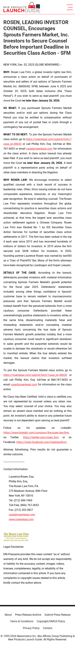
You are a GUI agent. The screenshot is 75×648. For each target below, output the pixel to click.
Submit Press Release (57, 614)
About (8, 614)
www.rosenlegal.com (21, 519)
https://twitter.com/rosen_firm (41, 437)
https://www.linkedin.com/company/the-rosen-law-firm (36, 432)
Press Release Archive (28, 614)
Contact (47, 628)
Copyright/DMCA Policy (51, 621)
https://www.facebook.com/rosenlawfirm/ (41, 442)
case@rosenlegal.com (39, 148)
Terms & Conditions (21, 621)
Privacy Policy (31, 628)
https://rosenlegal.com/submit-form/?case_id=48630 (35, 375)
